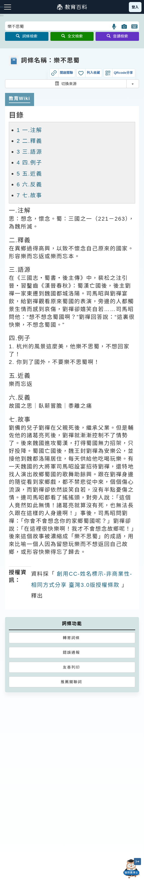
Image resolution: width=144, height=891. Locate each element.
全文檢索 (72, 36)
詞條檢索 (26, 36)
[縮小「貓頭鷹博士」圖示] (137, 861)
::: (2, 15)
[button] (114, 26)
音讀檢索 (117, 36)
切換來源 (65, 84)
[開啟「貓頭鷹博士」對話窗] (131, 868)
